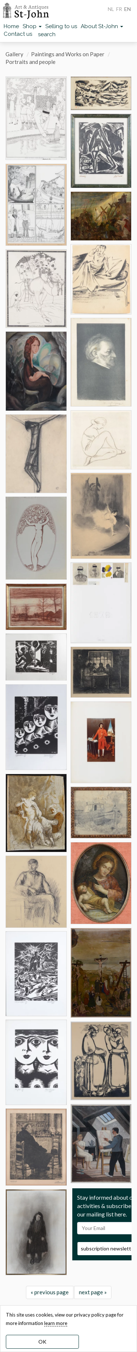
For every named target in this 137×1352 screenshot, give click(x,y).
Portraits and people (30, 61)
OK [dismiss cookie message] (42, 1341)
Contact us (18, 34)
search (47, 34)
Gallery (14, 54)
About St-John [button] (102, 26)
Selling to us (61, 26)
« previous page (50, 1292)
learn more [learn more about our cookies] (55, 1323)
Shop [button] (32, 26)
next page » (93, 1292)
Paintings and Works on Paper (67, 54)
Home (11, 26)
